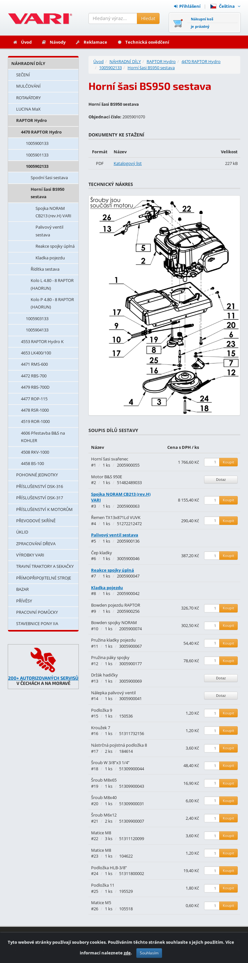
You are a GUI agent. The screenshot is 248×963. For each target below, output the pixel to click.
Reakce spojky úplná (55, 246)
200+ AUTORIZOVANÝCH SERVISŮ (43, 678)
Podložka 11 (102, 885)
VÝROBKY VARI (30, 555)
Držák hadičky (104, 675)
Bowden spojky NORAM (114, 622)
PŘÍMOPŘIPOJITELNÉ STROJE (43, 578)
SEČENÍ (23, 75)
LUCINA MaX (28, 109)
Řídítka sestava (45, 269)
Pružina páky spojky (110, 657)
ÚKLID (22, 532)
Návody (53, 42)
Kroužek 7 (100, 727)
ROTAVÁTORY (28, 98)
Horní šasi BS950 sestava (47, 193)
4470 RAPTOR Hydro (41, 132)
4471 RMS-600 (34, 364)
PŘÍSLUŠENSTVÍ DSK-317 (39, 498)
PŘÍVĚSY (24, 601)
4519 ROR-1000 (35, 421)
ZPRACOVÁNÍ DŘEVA (36, 543)
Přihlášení (187, 6)
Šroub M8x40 (104, 797)
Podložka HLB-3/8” (109, 868)
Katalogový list (128, 163)
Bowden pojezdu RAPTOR (115, 605)
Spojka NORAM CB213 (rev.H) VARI (53, 212)
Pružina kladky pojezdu (113, 640)
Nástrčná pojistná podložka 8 (119, 745)
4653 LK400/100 (36, 353)
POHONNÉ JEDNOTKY (37, 475)
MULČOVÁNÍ (28, 86)
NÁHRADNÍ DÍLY (28, 63)
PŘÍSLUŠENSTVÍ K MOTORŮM (44, 509)
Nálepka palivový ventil (113, 693)
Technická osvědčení (143, 42)
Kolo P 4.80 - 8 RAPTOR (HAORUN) (52, 303)
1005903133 (37, 318)
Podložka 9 (101, 710)
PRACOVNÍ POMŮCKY (37, 612)
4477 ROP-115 (34, 399)
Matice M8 (101, 833)
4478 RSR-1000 (35, 410)
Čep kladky (101, 553)
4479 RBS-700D (35, 387)
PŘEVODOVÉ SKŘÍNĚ (36, 521)
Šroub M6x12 (104, 815)
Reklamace (91, 42)
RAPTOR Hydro (31, 120)
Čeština (225, 6)
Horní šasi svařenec (109, 459)
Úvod (22, 42)
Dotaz (221, 479)
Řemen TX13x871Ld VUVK (115, 517)
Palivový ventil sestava (49, 230)
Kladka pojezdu (50, 258)
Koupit (228, 462)
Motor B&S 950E (106, 477)
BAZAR (22, 589)
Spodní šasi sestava (49, 177)
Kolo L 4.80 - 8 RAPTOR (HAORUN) (52, 284)
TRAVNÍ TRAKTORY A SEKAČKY (45, 566)
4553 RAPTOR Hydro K (42, 341)
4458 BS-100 (32, 463)
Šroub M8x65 (104, 780)
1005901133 (37, 155)
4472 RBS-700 (33, 376)
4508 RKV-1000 (35, 452)
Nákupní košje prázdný (202, 22)
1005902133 (37, 166)
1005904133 (37, 330)
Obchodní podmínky (216, 941)
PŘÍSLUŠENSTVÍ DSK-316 (39, 486)
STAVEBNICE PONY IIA (37, 623)
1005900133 (37, 143)
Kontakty (145, 941)
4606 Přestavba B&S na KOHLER (43, 436)
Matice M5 (101, 902)
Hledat (148, 18)
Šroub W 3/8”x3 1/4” (110, 762)
